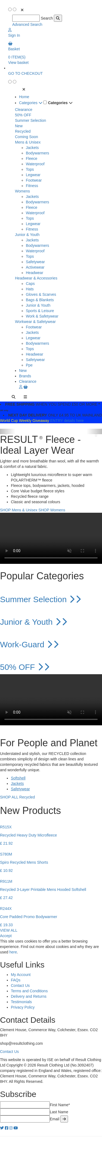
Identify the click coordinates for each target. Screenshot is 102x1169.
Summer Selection (30, 120)
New (19, 126)
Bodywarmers (37, 153)
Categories (30, 103)
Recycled (23, 131)
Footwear (34, 180)
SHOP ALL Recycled (17, 797)
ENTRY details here (67, 420)
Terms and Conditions (29, 991)
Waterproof (35, 164)
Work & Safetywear (42, 316)
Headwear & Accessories (36, 278)
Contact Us (20, 985)
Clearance (23, 109)
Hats (30, 289)
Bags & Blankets (40, 300)
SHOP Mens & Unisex (18, 510)
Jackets (32, 147)
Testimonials (21, 1002)
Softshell (18, 778)
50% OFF (23, 115)
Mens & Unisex (28, 142)
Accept (6, 936)
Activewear (35, 267)
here (13, 952)
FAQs (15, 980)
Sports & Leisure (40, 311)
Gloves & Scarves (41, 294)
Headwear (34, 273)
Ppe (29, 365)
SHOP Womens (51, 510)
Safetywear (35, 262)
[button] (7, 431)
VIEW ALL (8, 930)
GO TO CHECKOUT (25, 73)
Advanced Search (27, 24)
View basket (18, 62)
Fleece (31, 158)
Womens (22, 191)
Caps (30, 283)
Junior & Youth (27, 234)
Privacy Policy (23, 1007)
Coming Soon (26, 137)
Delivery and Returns (29, 996)
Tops (30, 169)
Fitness (32, 186)
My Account (20, 974)
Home (24, 97)
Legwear (33, 175)
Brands (25, 376)
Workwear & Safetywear (35, 321)
